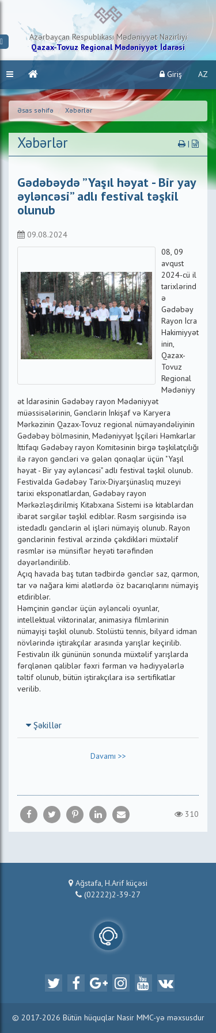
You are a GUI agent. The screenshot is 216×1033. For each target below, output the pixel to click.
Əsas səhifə (35, 110)
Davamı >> (108, 756)
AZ (203, 75)
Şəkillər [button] (44, 726)
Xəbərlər (78, 110)
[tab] (108, 725)
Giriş (171, 74)
